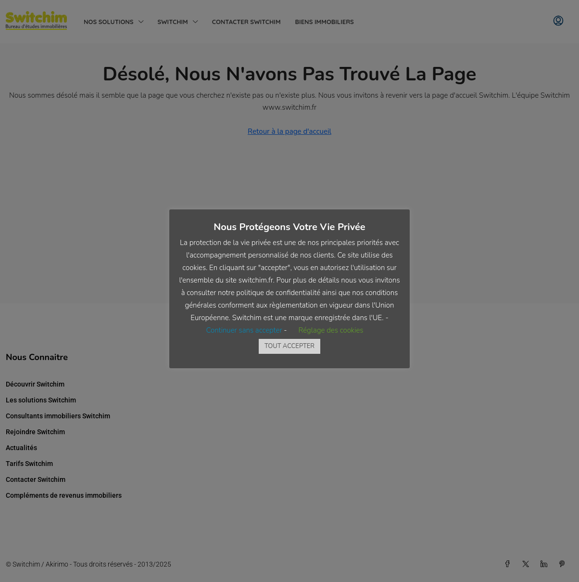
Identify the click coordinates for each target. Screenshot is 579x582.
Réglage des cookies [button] (330, 330)
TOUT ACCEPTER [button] (289, 346)
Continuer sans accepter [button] (244, 330)
